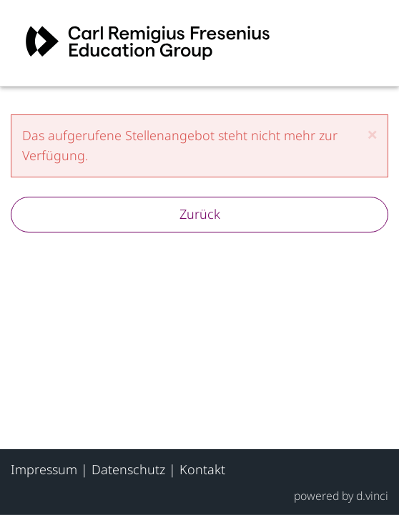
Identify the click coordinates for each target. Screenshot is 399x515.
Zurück (199, 213)
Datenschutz (128, 469)
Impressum (44, 469)
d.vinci (372, 495)
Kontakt (202, 469)
